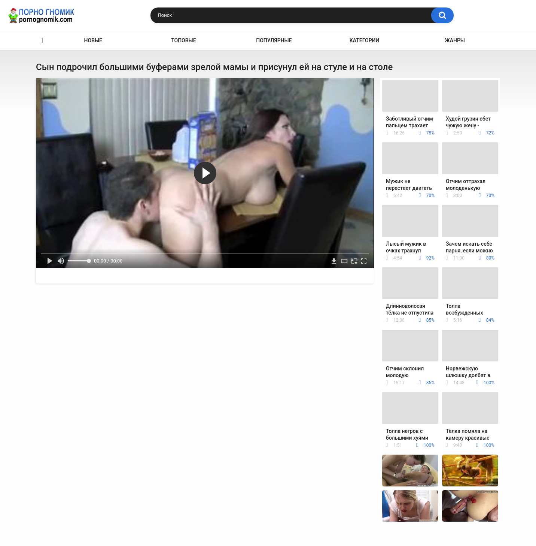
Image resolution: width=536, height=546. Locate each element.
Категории (365, 40)
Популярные (274, 40)
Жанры (455, 40)
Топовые (183, 40)
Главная (42, 40)
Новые (93, 40)
